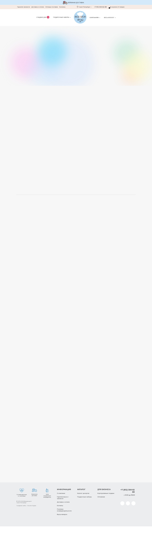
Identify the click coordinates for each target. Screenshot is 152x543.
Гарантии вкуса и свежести (62, 514)
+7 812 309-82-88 (99, 7)
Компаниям (94, 17)
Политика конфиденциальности (64, 526)
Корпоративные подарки (105, 510)
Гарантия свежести (23, 7)
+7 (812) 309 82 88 (128, 507)
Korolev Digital (32, 522)
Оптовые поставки (51, 7)
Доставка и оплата (37, 7)
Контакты (62, 7)
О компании (61, 510)
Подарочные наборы (61, 17)
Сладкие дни (41, 17)
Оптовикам (101, 513)
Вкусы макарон (62, 531)
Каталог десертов (83, 510)
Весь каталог (109, 17)
